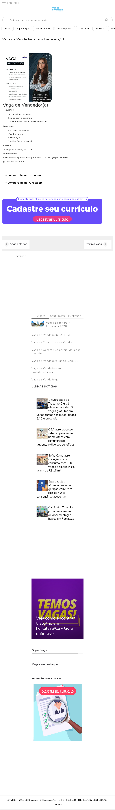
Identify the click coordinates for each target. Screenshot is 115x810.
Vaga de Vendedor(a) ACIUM (51, 336)
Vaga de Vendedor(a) (46, 380)
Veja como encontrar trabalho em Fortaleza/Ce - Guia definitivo (55, 626)
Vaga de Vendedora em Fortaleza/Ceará (47, 371)
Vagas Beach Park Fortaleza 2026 (58, 325)
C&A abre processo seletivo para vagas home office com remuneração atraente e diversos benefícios (55, 437)
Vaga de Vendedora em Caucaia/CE (55, 362)
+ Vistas (40, 316)
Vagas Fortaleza (41, 800)
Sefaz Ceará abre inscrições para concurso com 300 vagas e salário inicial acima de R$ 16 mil (56, 463)
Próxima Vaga (93, 244)
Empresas (74, 316)
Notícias (100, 28)
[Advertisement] (57, 288)
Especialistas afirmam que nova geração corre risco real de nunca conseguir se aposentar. (54, 489)
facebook (21, 257)
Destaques (57, 316)
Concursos (84, 28)
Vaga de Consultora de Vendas (52, 343)
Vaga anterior (18, 244)
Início (7, 28)
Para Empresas (65, 28)
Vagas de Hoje (43, 28)
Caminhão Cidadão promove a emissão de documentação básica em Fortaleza (61, 513)
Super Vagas (23, 28)
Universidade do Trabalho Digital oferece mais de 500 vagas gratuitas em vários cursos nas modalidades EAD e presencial (56, 410)
